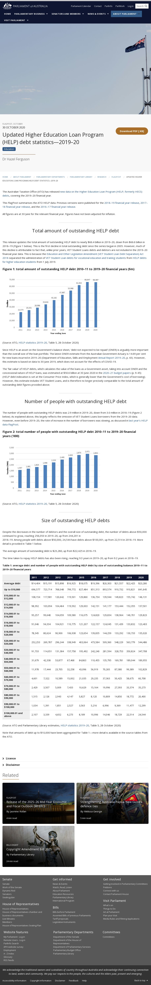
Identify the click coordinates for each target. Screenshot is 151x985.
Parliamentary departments (50, 177)
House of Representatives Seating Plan (21, 925)
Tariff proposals (60, 918)
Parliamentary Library (81, 177)
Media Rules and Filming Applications (121, 918)
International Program (63, 900)
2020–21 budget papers (117, 372)
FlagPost (116, 177)
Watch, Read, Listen (62, 887)
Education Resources (63, 894)
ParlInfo (108, 6)
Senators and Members (66, 13)
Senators (7, 894)
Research (101, 177)
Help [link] (84, 980)
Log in (131, 6)
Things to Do (109, 908)
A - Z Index (9, 953)
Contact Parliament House (116, 894)
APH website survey (13, 946)
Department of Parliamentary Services (72, 946)
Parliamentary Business (29, 13)
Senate (6, 883)
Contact (98, 6)
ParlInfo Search (11, 943)
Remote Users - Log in (14, 940)
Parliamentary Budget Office (67, 950)
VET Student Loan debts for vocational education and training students (86, 257)
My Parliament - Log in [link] (14, 936)
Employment (10, 950)
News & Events (97, 13)
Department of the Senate (66, 936)
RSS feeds (9, 960)
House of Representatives (15, 908)
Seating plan (8, 897)
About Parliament (124, 13)
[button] (132, 131)
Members (7, 922)
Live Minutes (8, 918)
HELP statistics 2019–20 (33, 342)
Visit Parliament (14, 20)
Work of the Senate (12, 887)
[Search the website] (142, 6)
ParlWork (120, 6)
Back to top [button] (142, 980)
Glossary (8, 956)
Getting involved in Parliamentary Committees (125, 883)
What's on (108, 905)
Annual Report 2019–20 (111, 357)
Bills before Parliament (64, 912)
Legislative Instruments (64, 922)
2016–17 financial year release (58, 206)
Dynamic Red (8, 890)
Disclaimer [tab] (13, 765)
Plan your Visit (110, 915)
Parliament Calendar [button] (81, 6)
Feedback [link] (73, 980)
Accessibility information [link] (14, 980)
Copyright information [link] (40, 980)
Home (7, 13)
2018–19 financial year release (121, 202)
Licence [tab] (11, 758)
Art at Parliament (111, 912)
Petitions (107, 887)
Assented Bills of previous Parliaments (72, 915)
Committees (109, 936)
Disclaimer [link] (60, 980)
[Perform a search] (146, 6)
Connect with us (111, 890)
